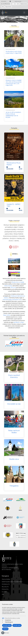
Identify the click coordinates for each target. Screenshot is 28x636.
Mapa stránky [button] (8, 6)
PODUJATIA (5, 589)
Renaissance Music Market (14, 164)
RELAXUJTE (5, 586)
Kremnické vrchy (16, 299)
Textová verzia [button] (24, 3)
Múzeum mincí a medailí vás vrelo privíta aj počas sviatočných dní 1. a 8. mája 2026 (14, 82)
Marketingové (9, 622)
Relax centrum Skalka (14, 431)
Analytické (8, 620)
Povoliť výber (17, 625)
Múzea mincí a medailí (18, 282)
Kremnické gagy (7, 299)
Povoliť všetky (7, 625)
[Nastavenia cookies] (2, 632)
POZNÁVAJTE (6, 584)
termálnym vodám (19, 322)
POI (3, 594)
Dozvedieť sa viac (14, 404)
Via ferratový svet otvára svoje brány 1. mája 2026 (14, 52)
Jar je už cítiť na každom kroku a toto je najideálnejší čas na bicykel (13, 114)
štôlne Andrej (8, 285)
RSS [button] (3, 6)
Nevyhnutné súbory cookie (12, 618)
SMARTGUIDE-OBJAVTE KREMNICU (12, 581)
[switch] (3, 620)
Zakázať (5, 629)
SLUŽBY (4, 592)
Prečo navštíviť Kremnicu (14, 376)
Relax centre (6, 315)
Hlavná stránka (6, 579)
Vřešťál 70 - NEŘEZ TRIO (13, 205)
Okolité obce (14, 459)
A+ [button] (18, 3)
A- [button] (11, 3)
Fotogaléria (14, 486)
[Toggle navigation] (24, 12)
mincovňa (13, 287)
